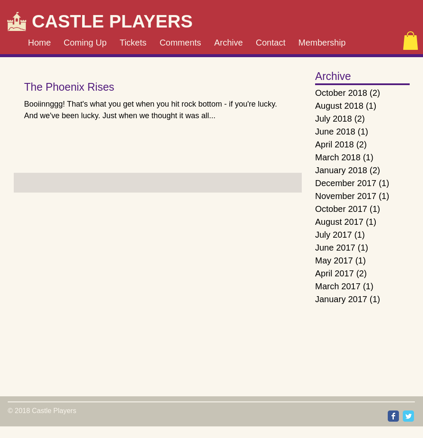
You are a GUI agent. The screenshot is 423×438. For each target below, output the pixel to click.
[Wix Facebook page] (393, 416)
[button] (410, 40)
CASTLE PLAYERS (112, 21)
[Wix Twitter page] (408, 416)
